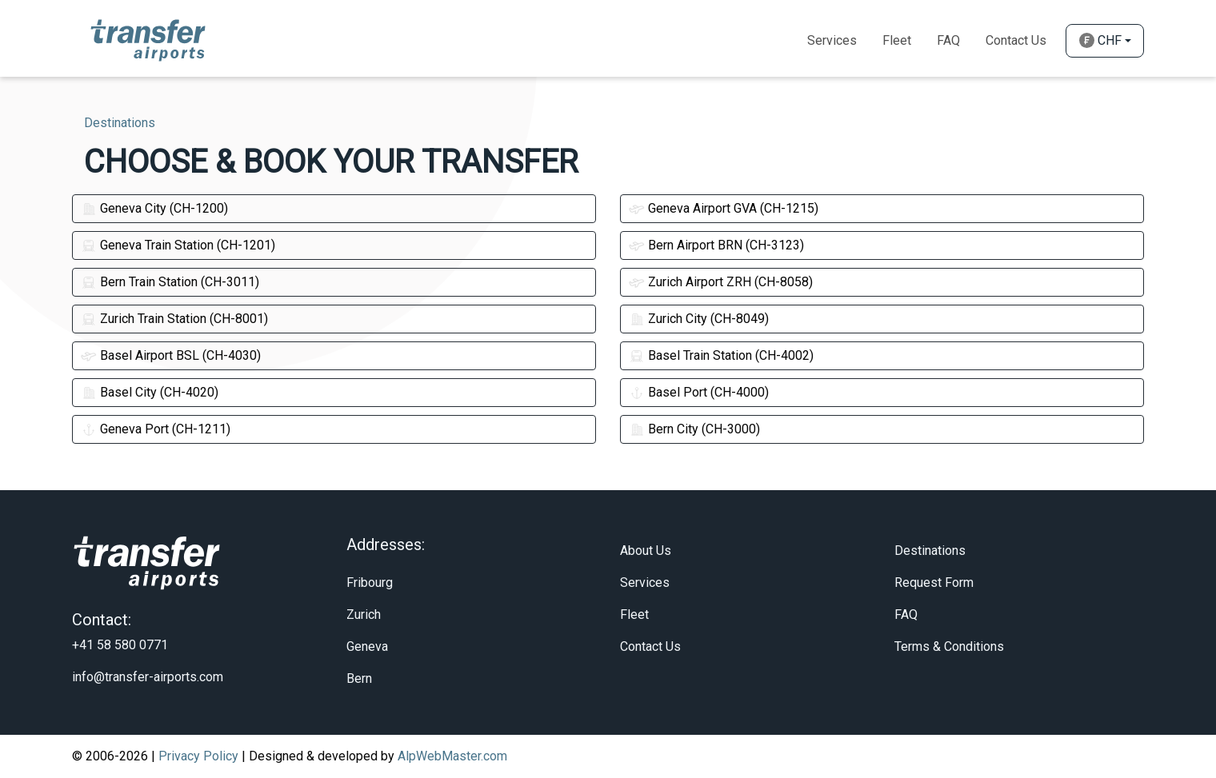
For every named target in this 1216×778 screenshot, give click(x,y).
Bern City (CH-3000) (694, 429)
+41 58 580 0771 (120, 644)
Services (832, 40)
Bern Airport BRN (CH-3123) (716, 245)
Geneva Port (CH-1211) (155, 429)
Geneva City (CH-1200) (154, 208)
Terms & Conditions (949, 646)
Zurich (363, 614)
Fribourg (369, 582)
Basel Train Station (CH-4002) (721, 355)
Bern (359, 678)
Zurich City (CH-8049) (699, 318)
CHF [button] (1100, 40)
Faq (948, 40)
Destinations (930, 550)
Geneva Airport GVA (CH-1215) (723, 208)
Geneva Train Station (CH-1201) (178, 245)
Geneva (367, 646)
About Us (645, 550)
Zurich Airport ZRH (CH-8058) (721, 281)
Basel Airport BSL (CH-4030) (171, 355)
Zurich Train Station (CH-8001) (174, 318)
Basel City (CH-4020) (149, 392)
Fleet (896, 40)
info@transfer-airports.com (147, 676)
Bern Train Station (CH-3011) (170, 281)
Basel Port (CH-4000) (699, 392)
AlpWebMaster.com (452, 756)
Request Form (934, 582)
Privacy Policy (198, 756)
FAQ (906, 614)
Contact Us (1016, 40)
